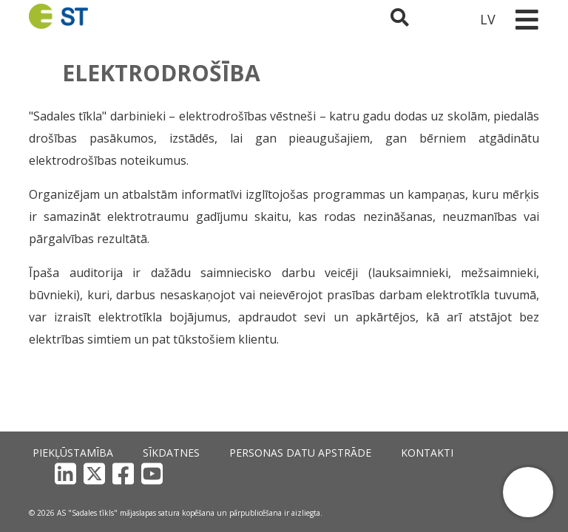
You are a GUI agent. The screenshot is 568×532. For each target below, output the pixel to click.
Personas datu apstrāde (237, 473)
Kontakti (336, 473)
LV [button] (488, 19)
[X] (445, 473)
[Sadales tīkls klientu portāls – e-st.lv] (447, 19)
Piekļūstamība (60, 473)
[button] (528, 492)
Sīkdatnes (138, 473)
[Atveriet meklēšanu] (408, 19)
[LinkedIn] (416, 473)
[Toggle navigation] (526, 19)
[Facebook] (473, 473)
